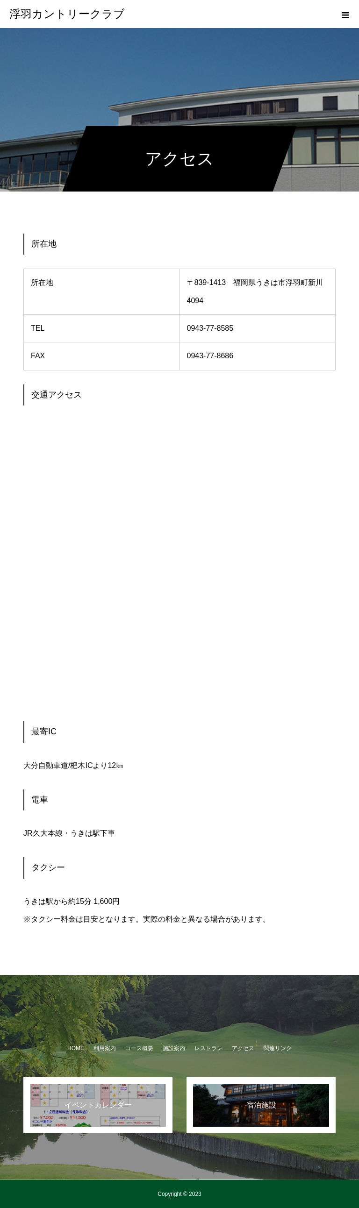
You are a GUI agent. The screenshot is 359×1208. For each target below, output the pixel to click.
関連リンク (278, 1048)
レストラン (208, 1048)
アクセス (243, 1048)
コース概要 (139, 1048)
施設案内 (174, 1048)
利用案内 (104, 1048)
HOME (75, 1048)
